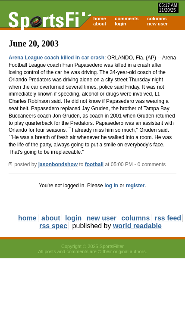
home (99, 18)
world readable (137, 225)
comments (126, 18)
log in (111, 186)
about (99, 23)
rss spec (53, 225)
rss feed (168, 218)
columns (156, 18)
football (94, 164)
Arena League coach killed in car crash (56, 58)
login (120, 23)
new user (157, 23)
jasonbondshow (58, 164)
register (134, 186)
